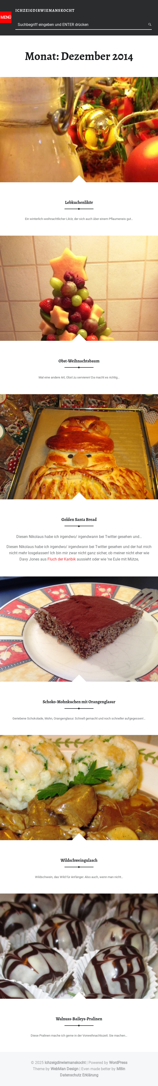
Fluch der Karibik (61, 559)
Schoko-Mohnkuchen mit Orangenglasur (79, 702)
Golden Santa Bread (79, 519)
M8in (121, 1069)
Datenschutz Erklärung (79, 1075)
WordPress (118, 1062)
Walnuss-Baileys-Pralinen (79, 1019)
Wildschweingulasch (79, 860)
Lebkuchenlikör (79, 202)
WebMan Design (64, 1069)
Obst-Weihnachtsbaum (79, 361)
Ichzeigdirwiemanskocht (65, 1062)
